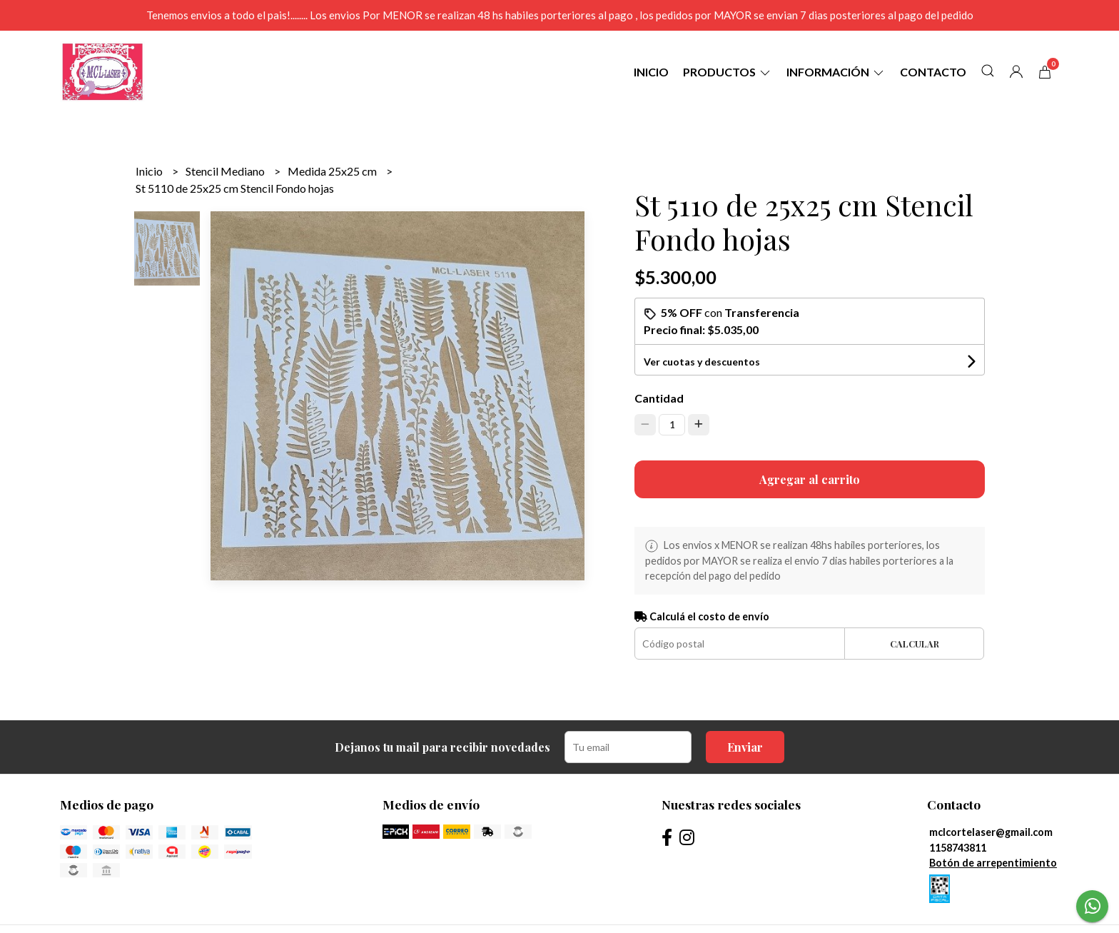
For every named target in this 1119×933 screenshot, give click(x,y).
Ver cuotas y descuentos (702, 361)
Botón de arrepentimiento (993, 863)
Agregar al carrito (809, 479)
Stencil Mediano (226, 171)
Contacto (933, 72)
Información (836, 72)
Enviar (745, 747)
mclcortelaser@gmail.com (991, 832)
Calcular (914, 643)
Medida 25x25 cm (333, 171)
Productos (727, 72)
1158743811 (957, 848)
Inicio (651, 72)
